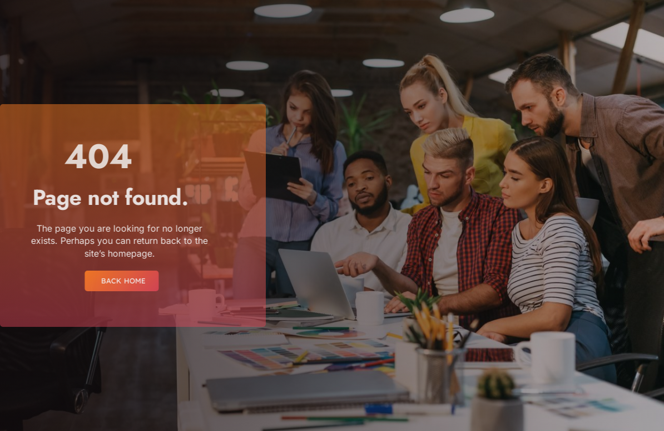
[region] (144, 348)
